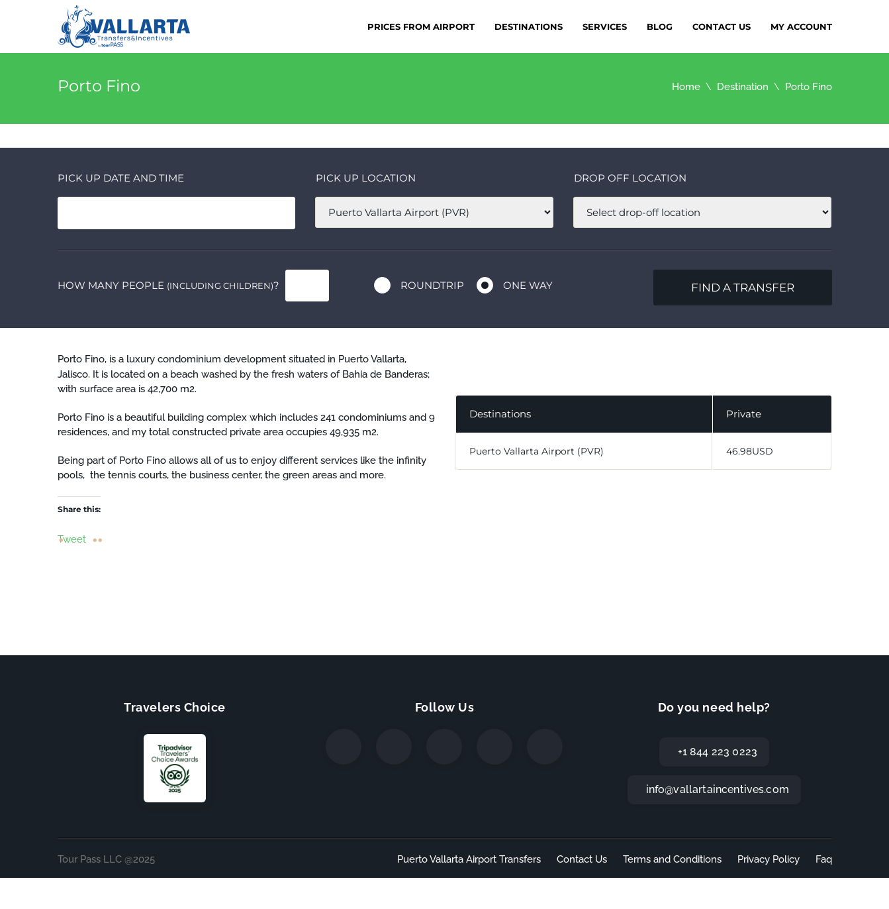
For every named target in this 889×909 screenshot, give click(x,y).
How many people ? (168, 285)
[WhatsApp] (494, 747)
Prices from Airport (421, 26)
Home (686, 87)
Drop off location (630, 178)
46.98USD (749, 451)
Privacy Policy (768, 859)
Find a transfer (742, 287)
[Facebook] (343, 747)
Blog (660, 26)
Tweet (72, 538)
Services (605, 26)
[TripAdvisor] (545, 747)
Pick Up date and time (121, 178)
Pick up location (366, 178)
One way (528, 285)
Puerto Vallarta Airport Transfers (469, 859)
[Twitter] (394, 747)
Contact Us (721, 26)
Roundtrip (432, 285)
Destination (743, 87)
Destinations (528, 26)
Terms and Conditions (672, 859)
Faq (824, 859)
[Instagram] (444, 747)
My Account (801, 26)
